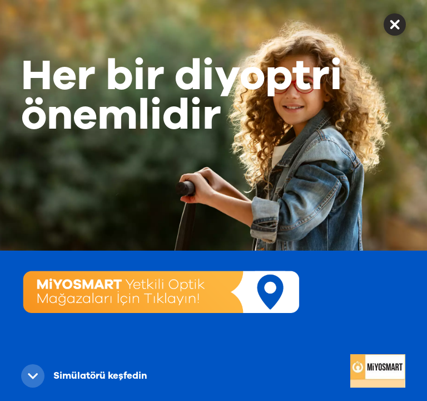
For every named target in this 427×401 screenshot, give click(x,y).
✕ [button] (394, 24)
